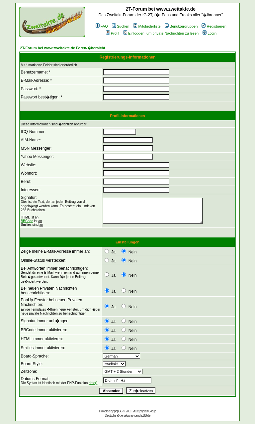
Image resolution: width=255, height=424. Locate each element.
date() (93, 383)
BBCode (27, 221)
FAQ (102, 26)
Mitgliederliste (146, 26)
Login (209, 33)
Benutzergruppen (181, 26)
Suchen (120, 26)
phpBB (118, 411)
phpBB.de (144, 415)
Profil (112, 33)
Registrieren (214, 26)
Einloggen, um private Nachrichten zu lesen (161, 33)
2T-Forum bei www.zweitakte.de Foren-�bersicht (62, 48)
